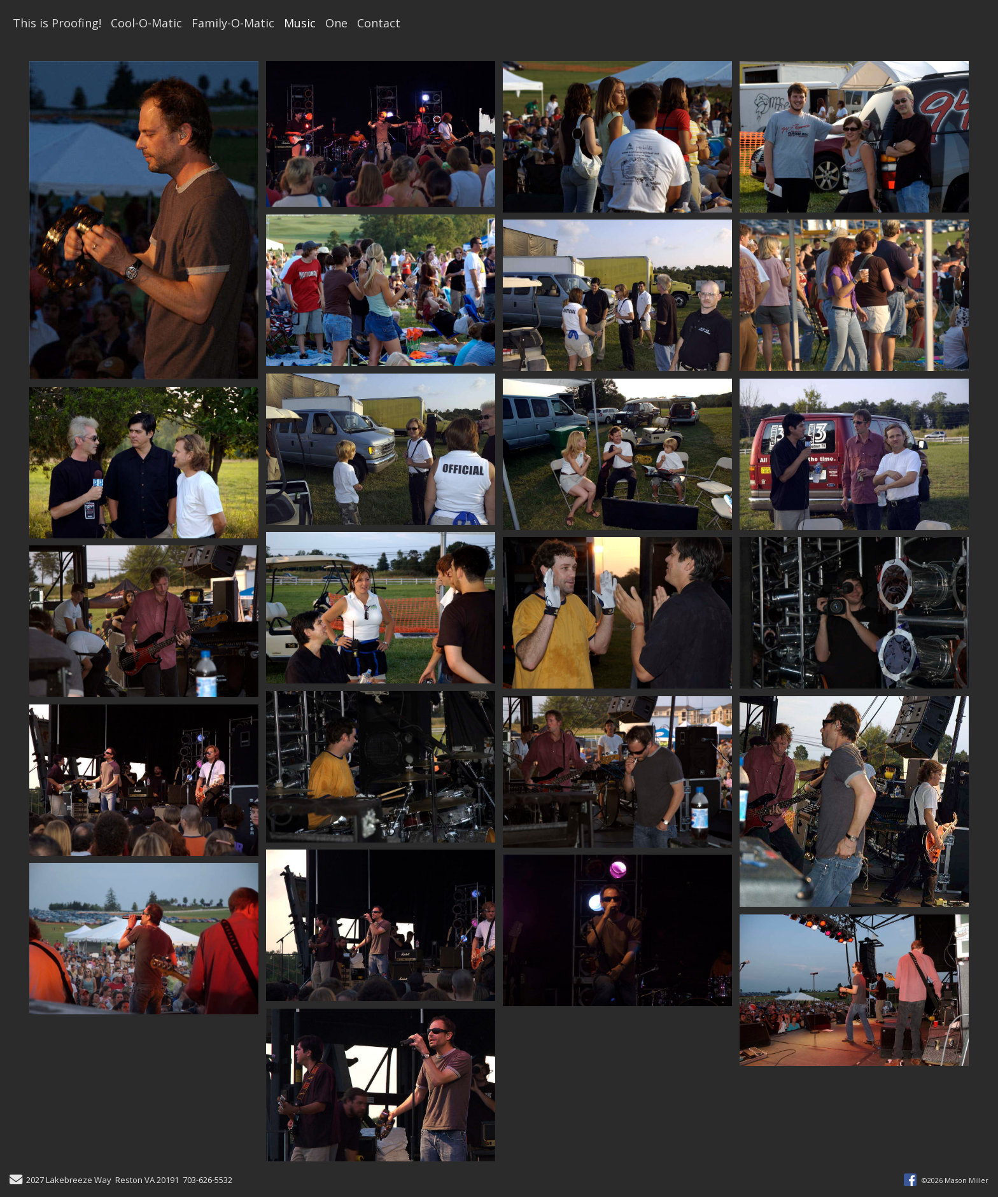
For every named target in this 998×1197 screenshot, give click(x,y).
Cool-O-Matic (146, 23)
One (336, 23)
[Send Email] (16, 1181)
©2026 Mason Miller (955, 1180)
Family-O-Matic (233, 23)
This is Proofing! (57, 23)
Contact (378, 23)
